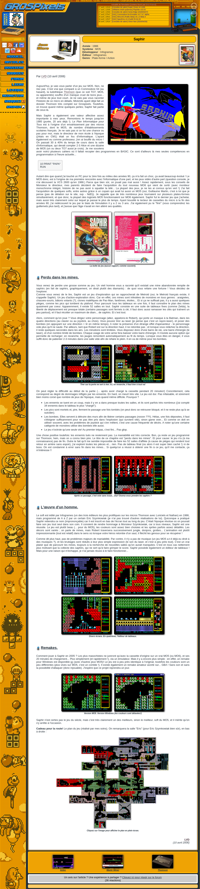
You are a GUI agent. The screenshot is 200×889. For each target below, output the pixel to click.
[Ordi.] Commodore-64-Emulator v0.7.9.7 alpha (130, 14)
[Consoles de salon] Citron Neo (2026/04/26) (129, 22)
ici (72, 661)
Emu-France (151, 5)
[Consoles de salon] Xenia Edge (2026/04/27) (130, 12)
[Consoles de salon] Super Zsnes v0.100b (128, 7)
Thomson (69, 91)
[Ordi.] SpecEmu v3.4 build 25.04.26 (126, 19)
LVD (44, 76)
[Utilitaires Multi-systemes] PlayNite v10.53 (129, 10)
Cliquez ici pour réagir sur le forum (142, 877)
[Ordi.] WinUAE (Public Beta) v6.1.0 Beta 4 (129, 17)
